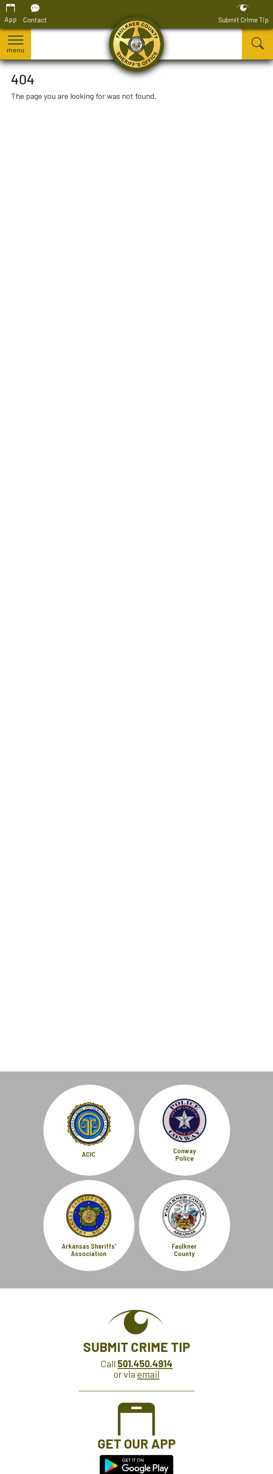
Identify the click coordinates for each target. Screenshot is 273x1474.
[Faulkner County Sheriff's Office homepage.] (136, 44)
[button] (16, 44)
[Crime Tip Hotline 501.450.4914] (145, 1363)
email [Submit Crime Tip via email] (148, 1373)
